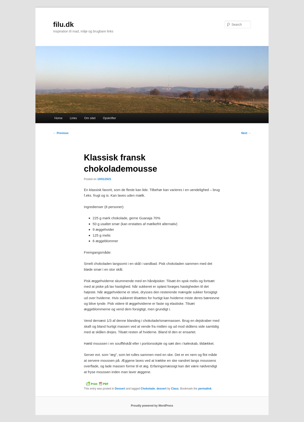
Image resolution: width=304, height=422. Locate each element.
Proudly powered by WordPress (152, 405)
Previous (61, 133)
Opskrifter (109, 118)
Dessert (120, 388)
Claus (175, 388)
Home (58, 118)
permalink (204, 388)
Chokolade (148, 388)
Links (73, 118)
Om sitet (89, 118)
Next (246, 133)
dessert (161, 388)
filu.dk (63, 24)
